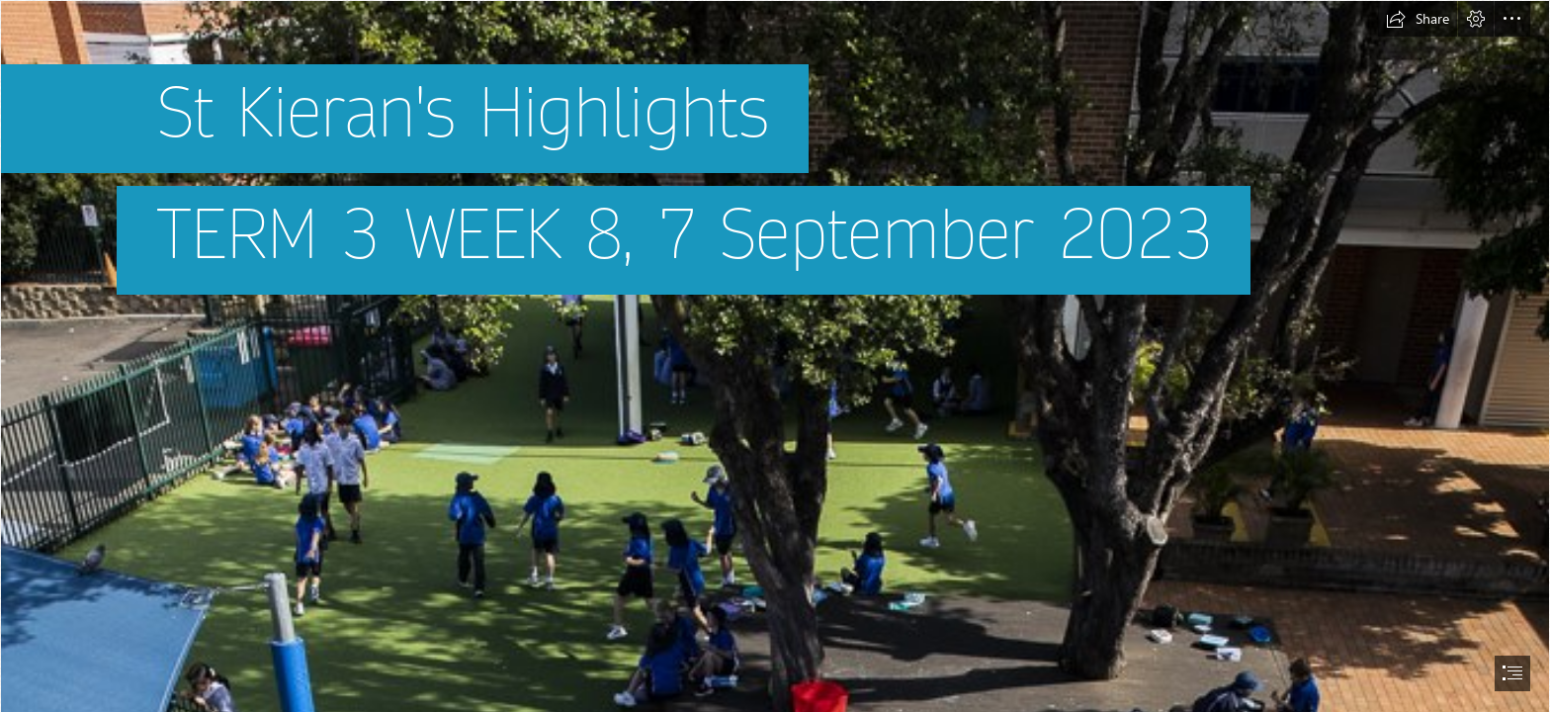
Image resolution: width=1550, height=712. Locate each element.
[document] (775, 356)
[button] (1417, 19)
